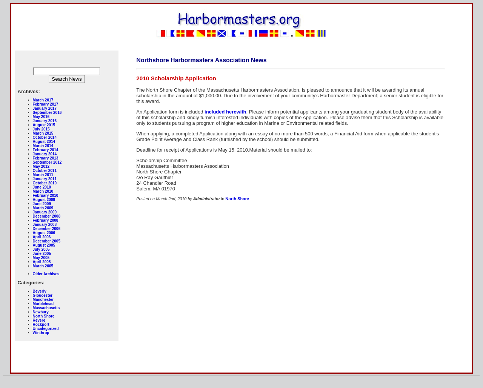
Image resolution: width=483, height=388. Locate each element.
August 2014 (44, 142)
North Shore (44, 316)
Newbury (41, 312)
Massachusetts (46, 308)
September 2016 (47, 112)
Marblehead (43, 304)
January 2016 (45, 121)
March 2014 (43, 146)
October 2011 (45, 171)
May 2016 (41, 117)
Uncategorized (46, 329)
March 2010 (43, 191)
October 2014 (45, 137)
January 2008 (45, 224)
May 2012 (41, 166)
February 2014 (45, 150)
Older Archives (46, 274)
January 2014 (45, 154)
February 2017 (45, 104)
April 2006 (42, 237)
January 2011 (45, 179)
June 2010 (42, 187)
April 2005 (42, 262)
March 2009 (43, 208)
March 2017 (43, 100)
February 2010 (45, 195)
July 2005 (41, 249)
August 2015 (44, 125)
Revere (39, 320)
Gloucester (42, 295)
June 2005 (42, 254)
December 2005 (46, 241)
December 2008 (46, 216)
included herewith (225, 112)
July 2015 (41, 129)
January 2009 (45, 212)
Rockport (41, 324)
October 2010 (45, 183)
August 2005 (44, 245)
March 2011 (43, 175)
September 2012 (47, 162)
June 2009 (42, 204)
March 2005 (43, 266)
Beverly (39, 291)
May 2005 (41, 258)
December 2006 (46, 229)
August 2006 (44, 233)
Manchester (43, 300)
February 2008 (45, 220)
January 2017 (45, 108)
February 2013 (45, 158)
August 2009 (44, 200)
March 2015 (43, 133)
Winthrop (41, 333)
